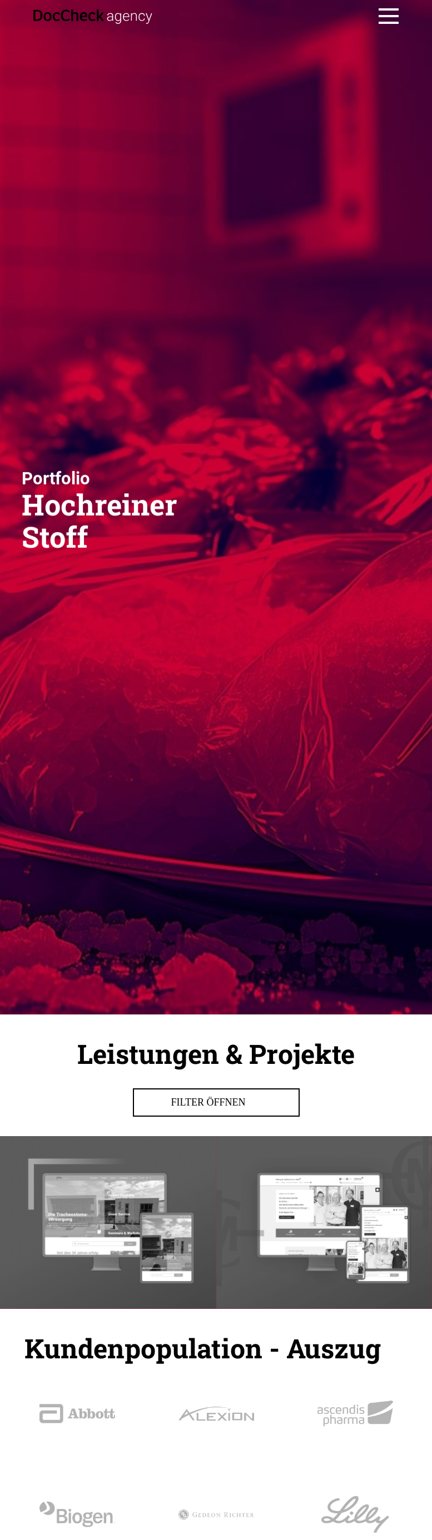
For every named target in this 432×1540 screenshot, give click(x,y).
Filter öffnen (216, 1258)
